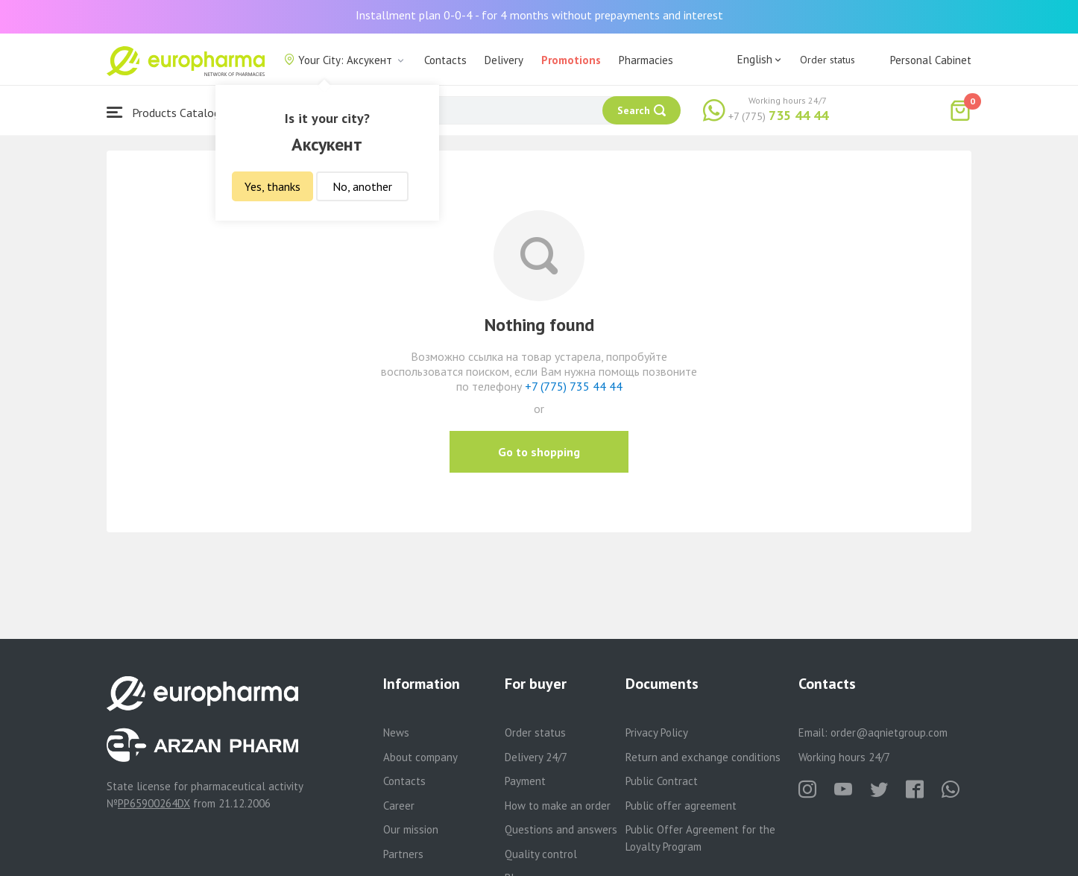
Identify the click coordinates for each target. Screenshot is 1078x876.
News (396, 732)
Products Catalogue (169, 112)
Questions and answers (561, 829)
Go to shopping (539, 451)
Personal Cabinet (930, 60)
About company (420, 757)
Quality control (541, 854)
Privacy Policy (656, 732)
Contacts (445, 60)
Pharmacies (646, 60)
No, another (362, 186)
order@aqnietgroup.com (889, 732)
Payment (525, 781)
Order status (827, 59)
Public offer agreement (681, 805)
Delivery (504, 60)
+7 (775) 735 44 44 (573, 386)
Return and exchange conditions (703, 757)
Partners (403, 854)
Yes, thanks (272, 186)
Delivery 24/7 (536, 757)
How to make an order (558, 805)
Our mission (410, 829)
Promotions (571, 60)
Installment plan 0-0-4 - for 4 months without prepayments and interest (539, 14)
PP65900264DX (154, 803)
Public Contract (661, 781)
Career (399, 805)
